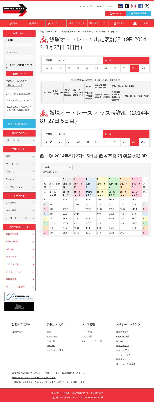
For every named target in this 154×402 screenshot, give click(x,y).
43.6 (88, 228)
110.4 (134, 209)
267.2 (77, 233)
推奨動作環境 (96, 393)
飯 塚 (108, 60)
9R (133, 68)
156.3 (77, 228)
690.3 (111, 209)
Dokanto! (10, 179)
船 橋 (62, 60)
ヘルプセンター (104, 6)
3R (78, 68)
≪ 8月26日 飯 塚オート (82, 79)
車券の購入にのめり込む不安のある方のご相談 (34, 377)
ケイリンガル (12, 264)
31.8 (65, 233)
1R (60, 68)
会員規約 (55, 393)
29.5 (65, 228)
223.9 (99, 223)
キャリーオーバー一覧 (16, 218)
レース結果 (11, 210)
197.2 (77, 199)
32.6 (99, 204)
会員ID (10, 40)
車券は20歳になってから (18, 100)
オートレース (12, 164)
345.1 (77, 218)
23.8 (51, 214)
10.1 (122, 233)
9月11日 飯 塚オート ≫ (108, 79)
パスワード (12, 52)
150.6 (122, 209)
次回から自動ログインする (19, 66)
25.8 (99, 228)
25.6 (99, 233)
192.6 (77, 214)
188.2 (65, 209)
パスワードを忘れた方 (16, 81)
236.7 (111, 199)
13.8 (134, 228)
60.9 (51, 209)
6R (106, 68)
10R (143, 68)
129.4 (52, 223)
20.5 (99, 199)
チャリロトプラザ (14, 187)
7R (115, 68)
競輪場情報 (11, 279)
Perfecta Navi (12, 241)
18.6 (51, 233)
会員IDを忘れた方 (14, 85)
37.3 (134, 214)
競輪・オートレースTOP (51, 31)
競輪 (8, 156)
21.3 (51, 228)
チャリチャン (12, 256)
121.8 (134, 223)
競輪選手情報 (12, 234)
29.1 (65, 214)
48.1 (88, 233)
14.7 (51, 218)
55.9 (88, 218)
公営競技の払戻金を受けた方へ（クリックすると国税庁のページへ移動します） (49, 382)
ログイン (19, 74)
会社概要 (65, 393)
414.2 (77, 223)
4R (87, 68)
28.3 (122, 218)
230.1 (122, 223)
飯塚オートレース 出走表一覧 (79, 31)
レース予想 (11, 203)
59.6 (99, 214)
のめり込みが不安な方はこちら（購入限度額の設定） (19, 108)
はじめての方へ (86, 6)
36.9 (88, 199)
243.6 (88, 223)
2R (69, 68)
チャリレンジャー (14, 272)
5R (96, 68)
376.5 (111, 214)
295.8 (88, 209)
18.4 (134, 199)
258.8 (77, 204)
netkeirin (10, 249)
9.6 (50, 204)
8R (124, 68)
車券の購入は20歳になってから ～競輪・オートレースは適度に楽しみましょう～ (51, 373)
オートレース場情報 (15, 287)
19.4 (122, 204)
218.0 (99, 209)
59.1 (88, 204)
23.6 (65, 218)
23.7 (134, 218)
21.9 (122, 199)
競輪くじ (10, 171)
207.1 (65, 223)
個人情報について (80, 393)
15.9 (65, 199)
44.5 (122, 214)
